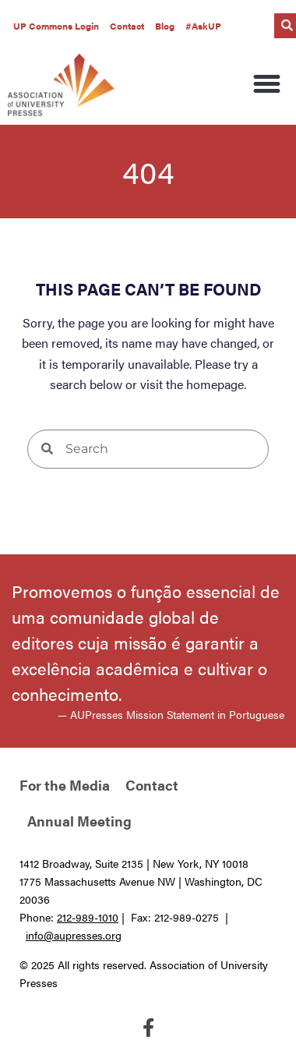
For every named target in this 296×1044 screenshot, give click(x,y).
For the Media (64, 785)
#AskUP (203, 26)
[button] (267, 84)
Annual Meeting (79, 820)
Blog (164, 26)
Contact (127, 26)
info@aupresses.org (74, 935)
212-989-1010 (87, 917)
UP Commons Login (56, 26)
